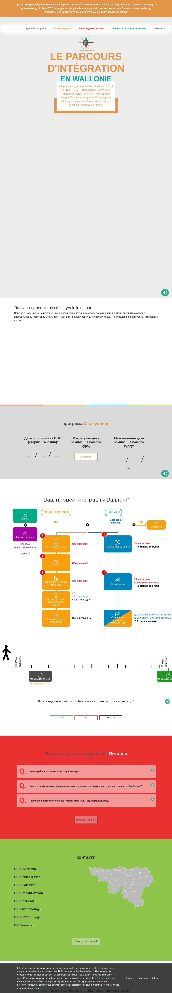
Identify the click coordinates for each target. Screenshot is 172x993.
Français (159, 28)
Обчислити (86, 457)
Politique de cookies (43, 974)
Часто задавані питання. (92, 28)
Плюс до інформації (85, 941)
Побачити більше (86, 820)
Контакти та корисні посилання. (130, 28)
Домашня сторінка (36, 28)
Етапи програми (62, 28)
